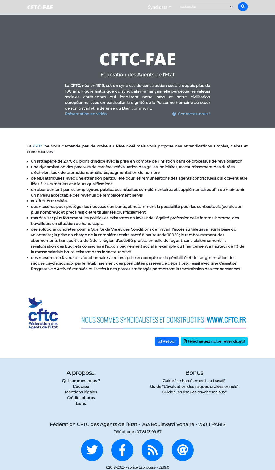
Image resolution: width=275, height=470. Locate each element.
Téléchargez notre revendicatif (214, 341)
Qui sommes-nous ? (81, 381)
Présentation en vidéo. (86, 114)
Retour (167, 341)
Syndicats (157, 7)
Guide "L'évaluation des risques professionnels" (194, 386)
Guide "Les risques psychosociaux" (194, 392)
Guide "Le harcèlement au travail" (194, 381)
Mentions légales (81, 392)
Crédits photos (81, 398)
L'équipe (81, 386)
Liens (81, 403)
